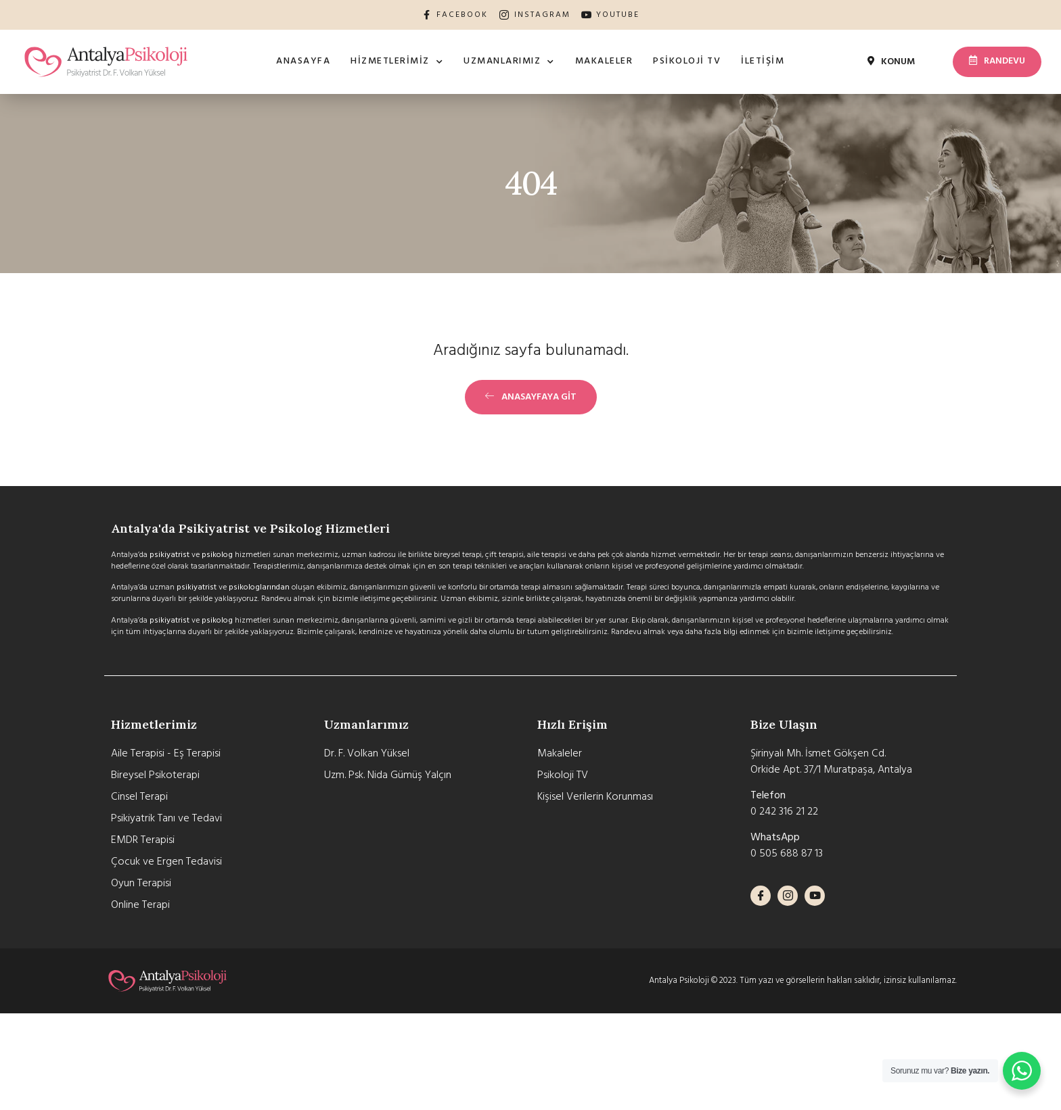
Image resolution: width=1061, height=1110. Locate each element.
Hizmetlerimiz (397, 62)
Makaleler (604, 61)
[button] (891, 62)
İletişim (762, 61)
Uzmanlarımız (509, 62)
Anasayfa (303, 61)
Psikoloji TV (687, 61)
